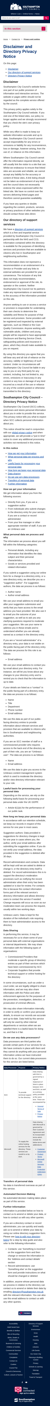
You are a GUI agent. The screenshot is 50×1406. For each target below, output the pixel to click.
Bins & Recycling (13, 1334)
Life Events (36, 1350)
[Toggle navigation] (43, 29)
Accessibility (13, 1324)
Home (5, 39)
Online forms (28, 14)
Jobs (35, 1343)
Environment (35, 1329)
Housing (36, 1340)
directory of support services (29, 229)
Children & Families (13, 1347)
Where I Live (16, 14)
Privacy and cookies (32, 39)
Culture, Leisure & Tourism (13, 1375)
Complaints (13, 1357)
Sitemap (36, 1370)
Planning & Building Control (35, 1359)
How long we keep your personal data (27, 470)
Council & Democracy (13, 1371)
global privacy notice (22, 432)
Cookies (13, 1364)
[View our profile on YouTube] (26, 1382)
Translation (36, 1374)
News (37, 14)
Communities (13, 1354)
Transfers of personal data (21, 480)
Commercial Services (13, 1350)
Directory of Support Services (36, 1325)
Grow (36, 1333)
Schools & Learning (35, 1367)
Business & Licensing (13, 1343)
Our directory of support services (24, 72)
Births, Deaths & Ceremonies (13, 1339)
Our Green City (35, 1354)
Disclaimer (13, 69)
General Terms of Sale (40, 1108)
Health (35, 1336)
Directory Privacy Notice (20, 75)
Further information (17, 484)
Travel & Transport (35, 1377)
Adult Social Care (13, 1327)
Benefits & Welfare (13, 1331)
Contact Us (16, 39)
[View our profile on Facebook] (22, 1382)
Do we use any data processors (23, 477)
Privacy (35, 1363)
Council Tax (13, 1368)
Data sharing (14, 473)
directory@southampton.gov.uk (27, 1291)
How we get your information (22, 453)
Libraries (36, 1347)
